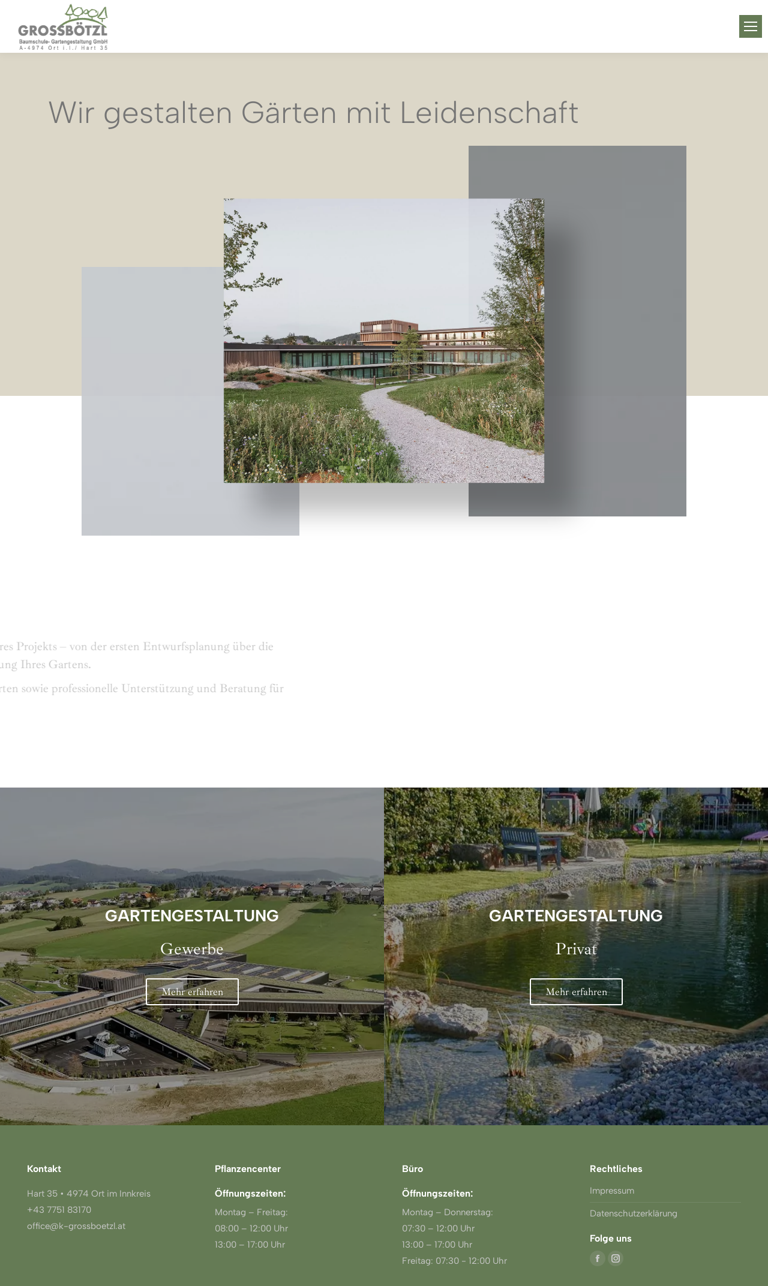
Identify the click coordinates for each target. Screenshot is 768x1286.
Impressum (612, 1190)
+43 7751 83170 (59, 1209)
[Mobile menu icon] (750, 26)
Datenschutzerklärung (633, 1213)
